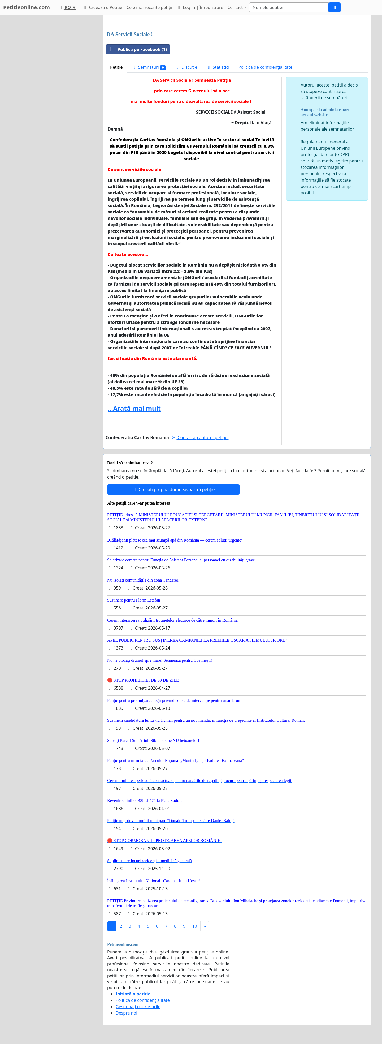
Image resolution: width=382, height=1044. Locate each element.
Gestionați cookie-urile (138, 1006)
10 (194, 926)
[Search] (289, 7)
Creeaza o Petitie (102, 7)
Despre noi (126, 1013)
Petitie (116, 67)
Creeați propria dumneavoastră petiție (173, 489)
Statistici (217, 67)
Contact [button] (235, 7)
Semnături (149, 67)
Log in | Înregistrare (199, 7)
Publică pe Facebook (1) (136, 49)
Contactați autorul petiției (200, 437)
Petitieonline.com (26, 7)
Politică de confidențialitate (265, 67)
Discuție (186, 67)
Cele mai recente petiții (149, 7)
